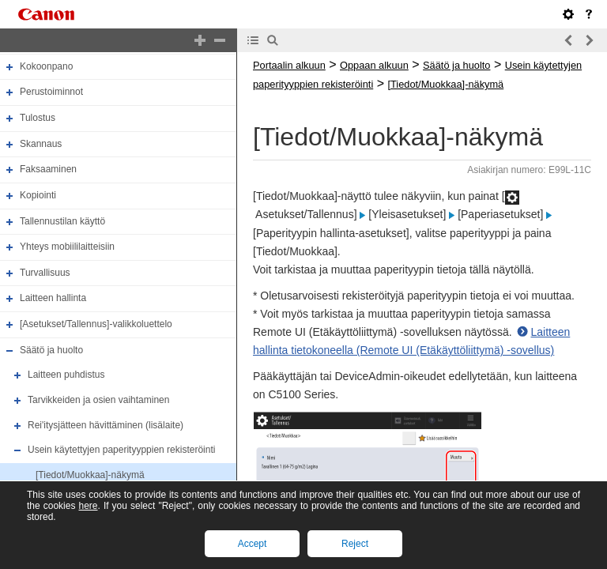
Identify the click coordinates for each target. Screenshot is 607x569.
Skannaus (41, 143)
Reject (354, 543)
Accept (252, 543)
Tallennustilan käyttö (62, 221)
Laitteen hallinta (53, 298)
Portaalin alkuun (289, 65)
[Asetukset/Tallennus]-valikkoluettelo (96, 324)
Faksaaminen (48, 169)
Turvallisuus (45, 272)
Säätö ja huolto (51, 350)
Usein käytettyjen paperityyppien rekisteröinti (121, 449)
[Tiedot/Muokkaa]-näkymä (90, 474)
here (87, 505)
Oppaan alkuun (374, 65)
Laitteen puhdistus (66, 374)
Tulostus (37, 117)
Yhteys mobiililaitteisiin (67, 246)
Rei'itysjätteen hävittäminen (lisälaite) (105, 425)
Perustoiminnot (51, 92)
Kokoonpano (46, 66)
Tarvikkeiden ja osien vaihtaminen (98, 399)
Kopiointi (38, 195)
